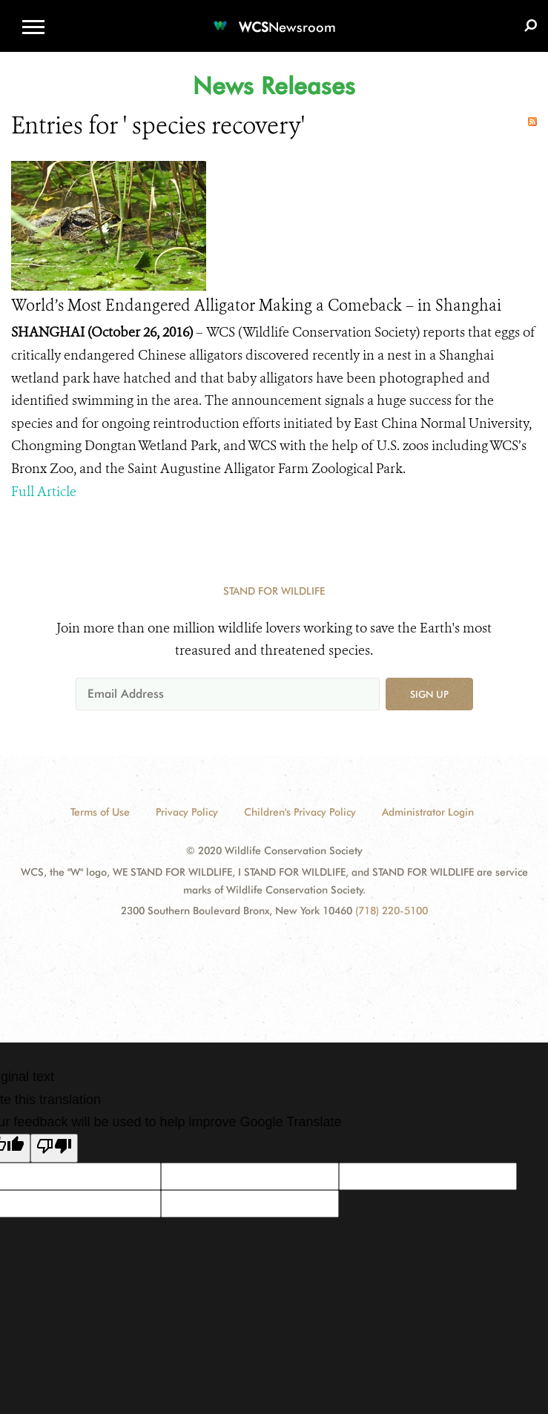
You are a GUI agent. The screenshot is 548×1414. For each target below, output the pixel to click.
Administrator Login (428, 812)
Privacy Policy (187, 812)
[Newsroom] (274, 18)
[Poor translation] (54, 1148)
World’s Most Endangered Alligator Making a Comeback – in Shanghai (256, 305)
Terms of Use (100, 812)
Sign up (429, 694)
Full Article (43, 491)
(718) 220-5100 (391, 910)
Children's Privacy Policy (300, 812)
